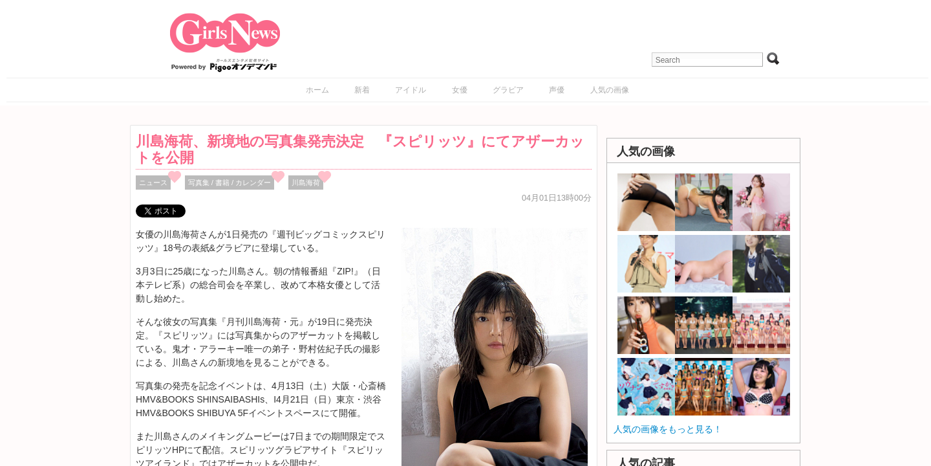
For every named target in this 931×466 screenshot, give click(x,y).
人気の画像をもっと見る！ (668, 429)
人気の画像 (609, 89)
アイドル (410, 89)
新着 (362, 89)
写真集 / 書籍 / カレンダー (230, 182)
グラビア (508, 89)
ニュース (153, 182)
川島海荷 (306, 182)
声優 (556, 89)
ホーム (317, 89)
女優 (459, 89)
